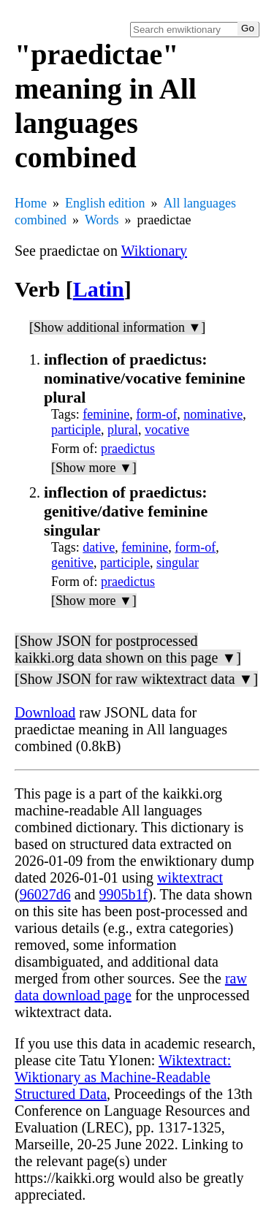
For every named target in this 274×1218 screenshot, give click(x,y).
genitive (72, 562)
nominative (213, 414)
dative (99, 547)
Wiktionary (154, 251)
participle (76, 429)
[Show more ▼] (94, 467)
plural (122, 429)
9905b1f (123, 894)
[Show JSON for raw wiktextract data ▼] (136, 679)
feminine (106, 414)
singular (177, 562)
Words (102, 220)
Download (45, 712)
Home (31, 203)
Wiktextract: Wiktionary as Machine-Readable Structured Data (123, 1077)
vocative (167, 429)
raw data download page (131, 986)
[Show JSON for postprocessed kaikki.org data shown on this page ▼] (128, 649)
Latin (98, 289)
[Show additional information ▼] (117, 327)
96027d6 (45, 894)
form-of (156, 414)
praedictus (128, 448)
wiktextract (190, 877)
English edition (105, 203)
